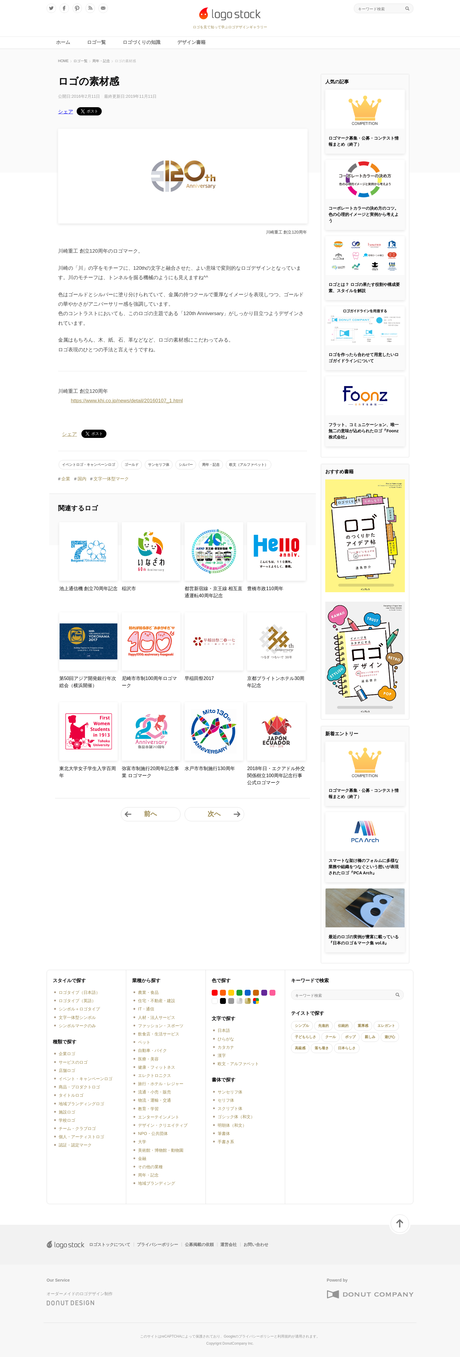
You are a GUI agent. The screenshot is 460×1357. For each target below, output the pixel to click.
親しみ (370, 1037)
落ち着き (322, 1048)
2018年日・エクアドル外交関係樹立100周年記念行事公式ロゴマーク (276, 775)
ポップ (350, 1037)
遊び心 (390, 1037)
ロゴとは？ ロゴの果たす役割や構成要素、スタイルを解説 (364, 287)
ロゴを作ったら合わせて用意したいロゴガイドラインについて (363, 357)
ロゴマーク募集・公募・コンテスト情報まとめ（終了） (363, 141)
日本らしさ (347, 1048)
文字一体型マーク (111, 478)
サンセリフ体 (158, 465)
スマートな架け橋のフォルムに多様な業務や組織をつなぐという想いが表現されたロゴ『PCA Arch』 (363, 866)
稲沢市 (129, 588)
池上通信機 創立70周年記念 (88, 588)
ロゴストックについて (109, 1244)
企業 (65, 478)
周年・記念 (101, 61)
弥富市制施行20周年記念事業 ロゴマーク (150, 772)
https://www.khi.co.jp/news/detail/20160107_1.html (127, 400)
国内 (82, 478)
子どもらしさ (305, 1037)
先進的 (323, 1026)
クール (330, 1037)
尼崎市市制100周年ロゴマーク (149, 682)
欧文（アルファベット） (248, 465)
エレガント (386, 1026)
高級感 (300, 1048)
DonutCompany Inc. (238, 1343)
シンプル (302, 1026)
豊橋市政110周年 (265, 588)
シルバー (186, 465)
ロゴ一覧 (80, 61)
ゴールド (131, 465)
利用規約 (284, 1336)
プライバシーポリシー (157, 1244)
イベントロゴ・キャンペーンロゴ (88, 465)
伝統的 (343, 1026)
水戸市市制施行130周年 (210, 768)
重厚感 (363, 1026)
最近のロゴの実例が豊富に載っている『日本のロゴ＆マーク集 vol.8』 (363, 939)
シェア (65, 112)
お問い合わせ (256, 1244)
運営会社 (228, 1244)
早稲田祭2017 (199, 678)
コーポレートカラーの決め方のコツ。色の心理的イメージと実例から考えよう (363, 214)
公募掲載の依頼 (199, 1244)
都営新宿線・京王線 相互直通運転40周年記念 (213, 592)
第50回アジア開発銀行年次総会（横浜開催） (87, 682)
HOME (63, 61)
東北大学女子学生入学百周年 (87, 772)
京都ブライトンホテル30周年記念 (275, 682)
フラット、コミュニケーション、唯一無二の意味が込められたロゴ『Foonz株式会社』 (363, 430)
